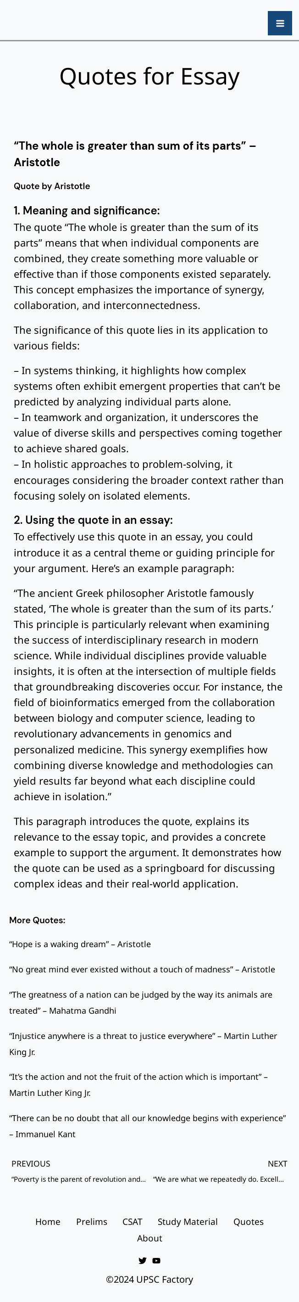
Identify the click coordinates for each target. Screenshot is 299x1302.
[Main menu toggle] (280, 23)
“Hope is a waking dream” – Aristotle (80, 943)
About (149, 1235)
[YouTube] (156, 1256)
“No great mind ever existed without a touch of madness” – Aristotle (142, 969)
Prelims (88, 1219)
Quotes (254, 1219)
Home (42, 1219)
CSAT (132, 1219)
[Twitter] (142, 1256)
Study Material (191, 1219)
